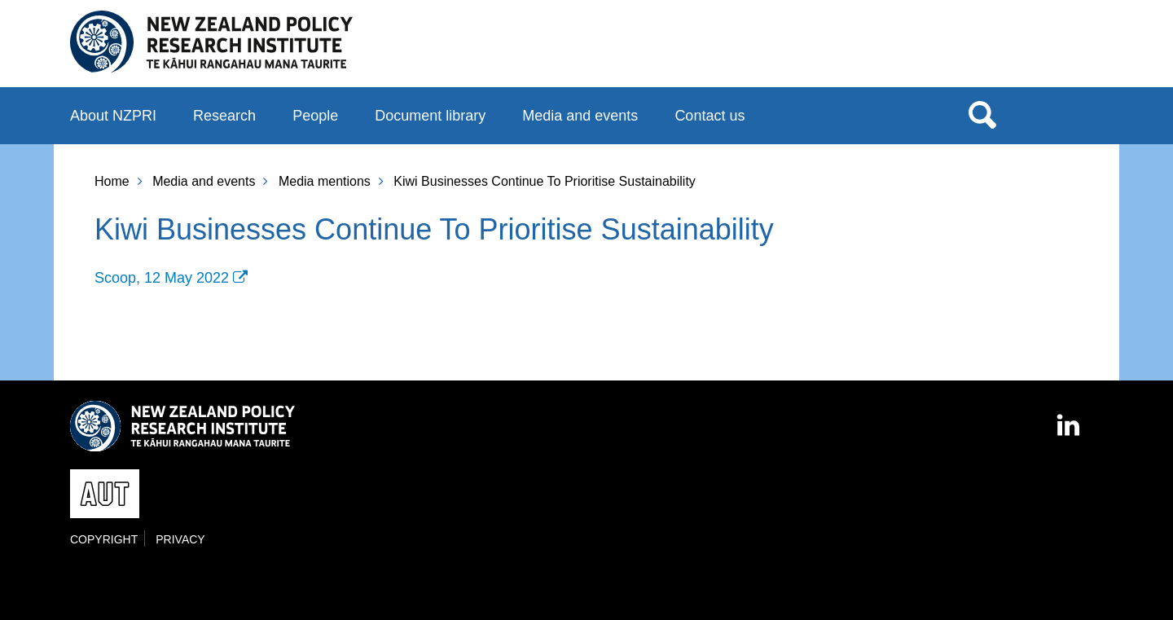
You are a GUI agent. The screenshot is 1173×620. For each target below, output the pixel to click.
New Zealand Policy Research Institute (211, 42)
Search (982, 114)
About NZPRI (113, 116)
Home (112, 181)
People (315, 116)
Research (224, 116)
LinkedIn (1069, 418)
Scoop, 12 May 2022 (161, 278)
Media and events (580, 116)
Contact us (709, 116)
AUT (1069, 49)
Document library (430, 116)
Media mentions (325, 181)
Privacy (180, 539)
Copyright (104, 539)
